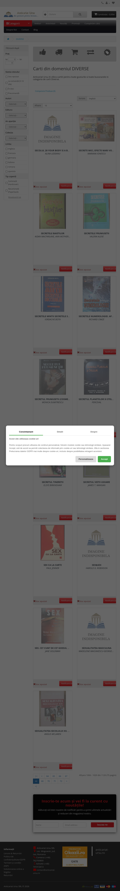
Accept (104, 459)
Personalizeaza (86, 459)
